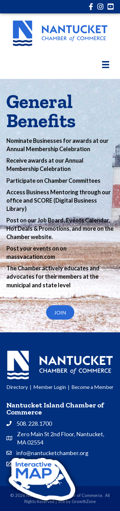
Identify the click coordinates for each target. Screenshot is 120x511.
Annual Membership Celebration (48, 148)
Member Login (49, 387)
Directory (17, 387)
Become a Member (92, 387)
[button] (60, 312)
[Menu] (106, 64)
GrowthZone (84, 501)
